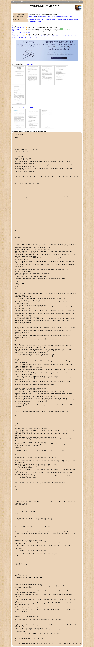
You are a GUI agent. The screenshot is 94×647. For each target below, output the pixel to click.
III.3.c (41, 36)
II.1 (13, 34)
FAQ (22, 1)
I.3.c (23, 32)
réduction (39, 16)
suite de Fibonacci (46, 19)
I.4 (26, 32)
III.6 (61, 36)
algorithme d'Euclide (34, 19)
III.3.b (37, 36)
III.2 (29, 36)
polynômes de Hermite (34, 21)
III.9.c (18, 37)
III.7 (64, 36)
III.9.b (14, 37)
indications (15, 29)
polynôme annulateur (58, 19)
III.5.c (57, 36)
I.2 (13, 32)
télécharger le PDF (27, 64)
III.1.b (25, 36)
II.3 (17, 36)
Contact (70, 1)
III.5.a (48, 36)
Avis (63, 1)
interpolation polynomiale (50, 16)
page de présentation (18, 27)
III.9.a (77, 36)
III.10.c (37, 37)
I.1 (13, 31)
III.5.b (53, 36)
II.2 (14, 36)
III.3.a (32, 36)
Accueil (15, 1)
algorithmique (32, 16)
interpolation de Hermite (71, 19)
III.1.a (20, 36)
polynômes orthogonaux (65, 16)
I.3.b (20, 32)
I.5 (29, 32)
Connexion (78, 1)
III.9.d (22, 37)
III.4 (45, 36)
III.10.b (32, 37)
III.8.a (68, 36)
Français (29, 1)
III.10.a (27, 37)
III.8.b (72, 36)
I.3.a (16, 32)
